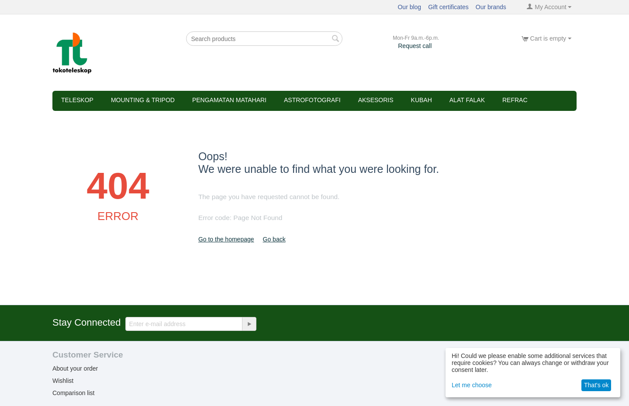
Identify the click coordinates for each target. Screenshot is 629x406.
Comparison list (73, 392)
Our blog (409, 6)
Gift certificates (448, 6)
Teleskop (77, 99)
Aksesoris (376, 99)
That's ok (596, 385)
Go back (274, 239)
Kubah (421, 99)
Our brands (491, 6)
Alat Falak (467, 99)
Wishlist (62, 380)
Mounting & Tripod (143, 99)
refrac (515, 99)
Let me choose (472, 385)
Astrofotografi (312, 99)
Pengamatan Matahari (229, 99)
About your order (75, 368)
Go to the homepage (226, 239)
